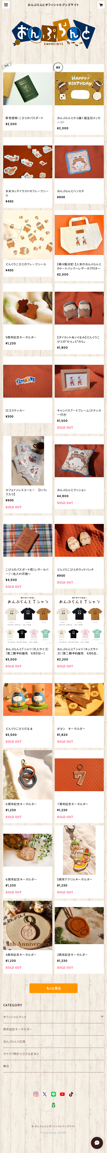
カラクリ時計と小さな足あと (21, 1054)
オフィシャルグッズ (14, 1017)
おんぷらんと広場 (14, 1041)
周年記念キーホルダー (17, 1029)
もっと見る (53, 988)
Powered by (53, 1132)
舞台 (6, 1066)
